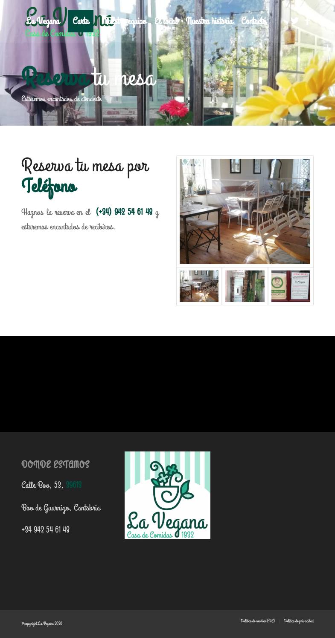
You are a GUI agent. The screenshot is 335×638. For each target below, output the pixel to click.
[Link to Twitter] (294, 20)
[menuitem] (43, 21)
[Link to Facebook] (307, 20)
